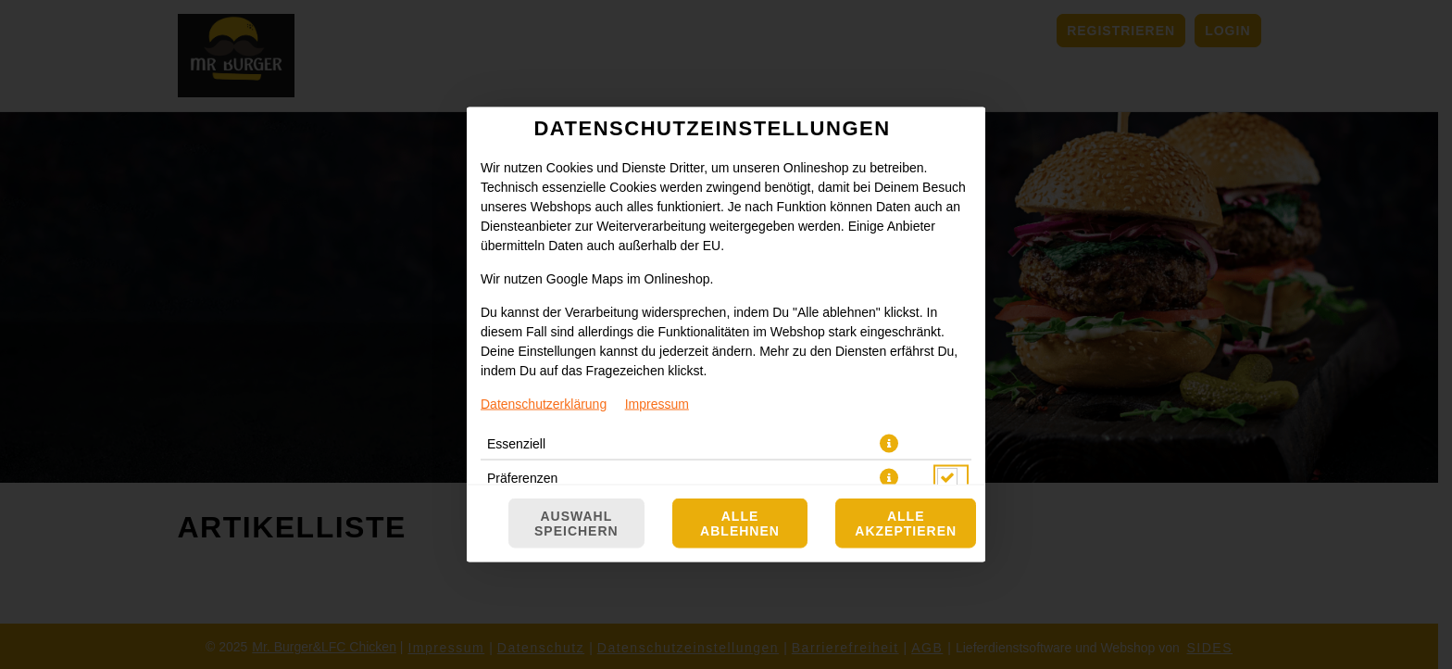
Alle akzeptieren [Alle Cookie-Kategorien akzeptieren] (906, 523)
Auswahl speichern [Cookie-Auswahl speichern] (576, 523)
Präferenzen (522, 478)
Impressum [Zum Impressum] (657, 404)
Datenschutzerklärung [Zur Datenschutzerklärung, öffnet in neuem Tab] (544, 404)
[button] (889, 444)
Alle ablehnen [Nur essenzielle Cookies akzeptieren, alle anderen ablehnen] (740, 523)
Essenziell (516, 443)
